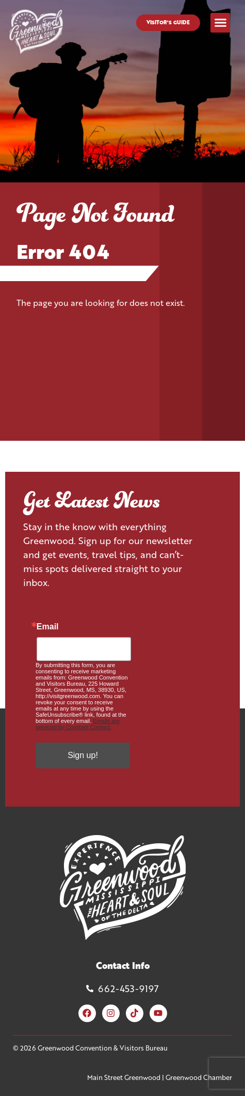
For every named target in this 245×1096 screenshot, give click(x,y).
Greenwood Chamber (199, 1077)
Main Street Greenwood (123, 1077)
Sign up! (83, 755)
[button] (220, 23)
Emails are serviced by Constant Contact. (78, 724)
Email (48, 627)
